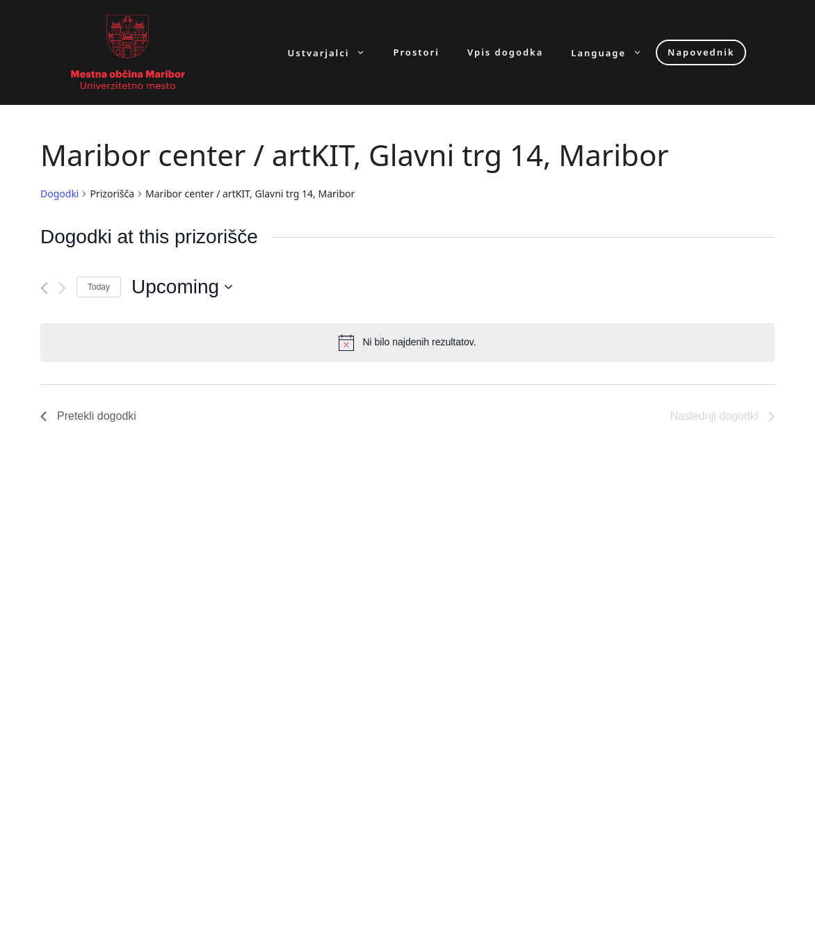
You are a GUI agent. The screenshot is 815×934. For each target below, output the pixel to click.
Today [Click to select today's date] (99, 287)
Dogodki (59, 193)
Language (613, 52)
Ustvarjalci (334, 52)
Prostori (416, 52)
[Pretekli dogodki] (44, 288)
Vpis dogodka (505, 52)
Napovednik (701, 52)
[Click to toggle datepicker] (181, 287)
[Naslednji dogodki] (62, 288)
